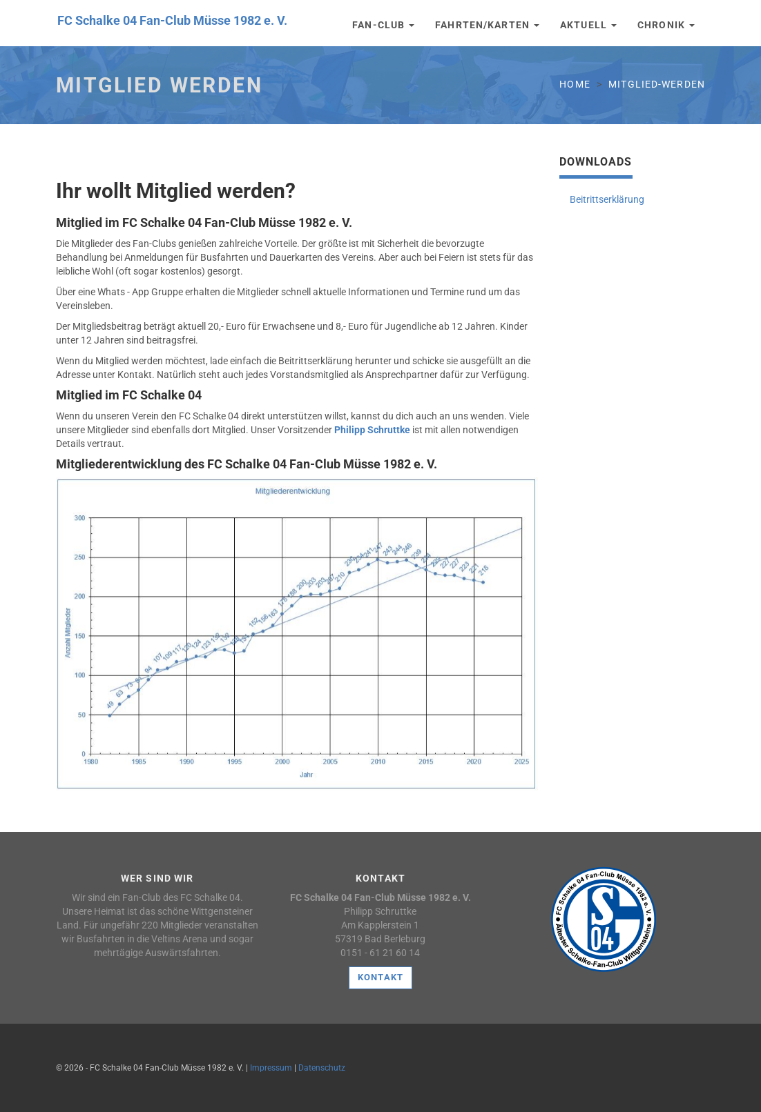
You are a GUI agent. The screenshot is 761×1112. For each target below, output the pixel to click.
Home (574, 84)
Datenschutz (321, 1068)
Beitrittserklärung (607, 199)
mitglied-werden (656, 84)
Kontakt (380, 977)
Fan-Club (383, 24)
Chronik (666, 24)
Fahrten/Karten (487, 24)
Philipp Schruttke (372, 429)
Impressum (271, 1068)
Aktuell (588, 24)
